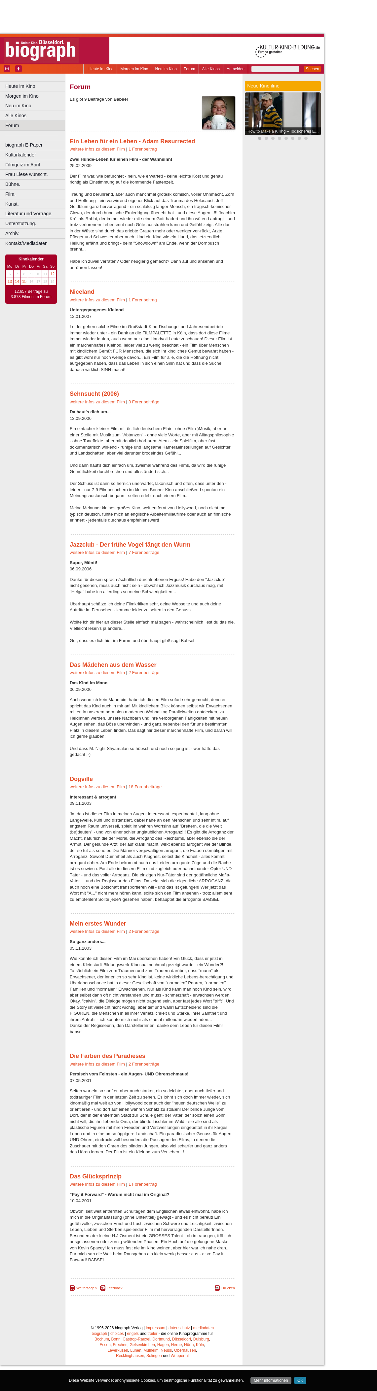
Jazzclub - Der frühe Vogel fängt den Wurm (130, 570)
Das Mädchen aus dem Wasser (113, 690)
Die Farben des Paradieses (107, 1081)
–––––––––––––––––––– (31, 135)
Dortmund (161, 1365)
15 (24, 281)
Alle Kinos (211, 69)
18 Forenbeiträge (145, 812)
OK (300, 1380)
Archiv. (12, 233)
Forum (189, 69)
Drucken (228, 1314)
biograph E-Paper (24, 145)
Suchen (312, 69)
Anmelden (236, 69)
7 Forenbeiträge (144, 578)
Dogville (81, 804)
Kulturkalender (20, 154)
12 (52, 274)
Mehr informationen (271, 1380)
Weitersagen (86, 1314)
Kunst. (12, 204)
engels (132, 1359)
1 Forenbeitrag (143, 174)
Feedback (115, 1314)
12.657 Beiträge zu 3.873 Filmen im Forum (31, 294)
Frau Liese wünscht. (26, 174)
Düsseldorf (181, 1365)
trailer (152, 1359)
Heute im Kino (101, 69)
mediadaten (203, 1353)
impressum (156, 1353)
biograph (99, 1359)
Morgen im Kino (134, 69)
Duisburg (201, 1365)
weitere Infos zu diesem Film (97, 174)
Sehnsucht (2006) (94, 419)
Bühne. (12, 184)
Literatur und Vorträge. (29, 213)
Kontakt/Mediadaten (26, 243)
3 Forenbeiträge (144, 427)
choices (117, 1359)
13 (10, 281)
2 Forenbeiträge (144, 698)
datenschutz (179, 1353)
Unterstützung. (20, 223)
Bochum (101, 1365)
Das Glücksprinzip (96, 1202)
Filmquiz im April (22, 164)
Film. (10, 194)
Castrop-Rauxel (136, 1365)
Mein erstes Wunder (98, 949)
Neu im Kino (166, 69)
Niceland (82, 317)
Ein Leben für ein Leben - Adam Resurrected (132, 167)
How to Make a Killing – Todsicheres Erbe (283, 131)
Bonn (116, 1365)
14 (17, 281)
